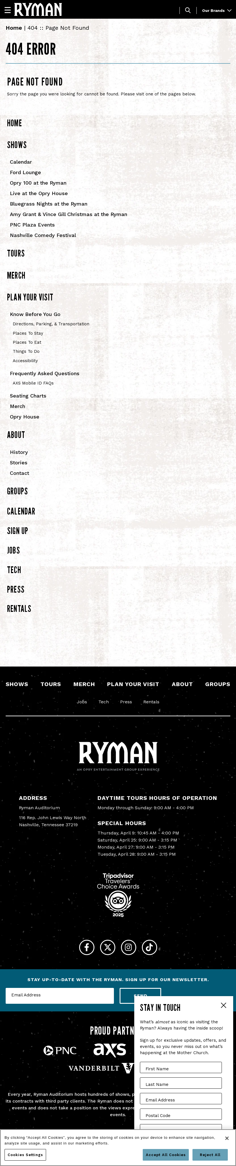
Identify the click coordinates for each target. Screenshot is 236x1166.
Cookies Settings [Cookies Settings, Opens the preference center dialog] (25, 1155)
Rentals (19, 608)
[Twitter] (104, 950)
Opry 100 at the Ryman (38, 183)
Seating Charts (28, 396)
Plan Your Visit (30, 297)
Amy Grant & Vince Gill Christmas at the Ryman (68, 214)
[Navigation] (10, 10)
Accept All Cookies (166, 1155)
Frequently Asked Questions (44, 373)
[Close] (227, 1138)
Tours (16, 253)
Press (16, 589)
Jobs (13, 550)
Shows (17, 144)
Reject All (210, 1155)
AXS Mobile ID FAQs (33, 383)
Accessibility (25, 360)
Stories (18, 462)
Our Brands (216, 10)
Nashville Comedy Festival (43, 235)
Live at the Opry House (39, 193)
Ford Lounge (25, 172)
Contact (19, 473)
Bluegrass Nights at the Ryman (48, 204)
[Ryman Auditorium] (38, 9)
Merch (16, 275)
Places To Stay (28, 333)
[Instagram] (131, 950)
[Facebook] (77, 950)
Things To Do (26, 351)
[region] (118, 1147)
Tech (14, 569)
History (19, 452)
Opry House (24, 417)
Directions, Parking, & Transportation (51, 323)
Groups (17, 491)
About (16, 434)
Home (14, 27)
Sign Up (17, 530)
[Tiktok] (158, 950)
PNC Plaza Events (32, 225)
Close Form (223, 1006)
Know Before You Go (35, 314)
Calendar (21, 162)
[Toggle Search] (187, 10)
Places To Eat (27, 342)
